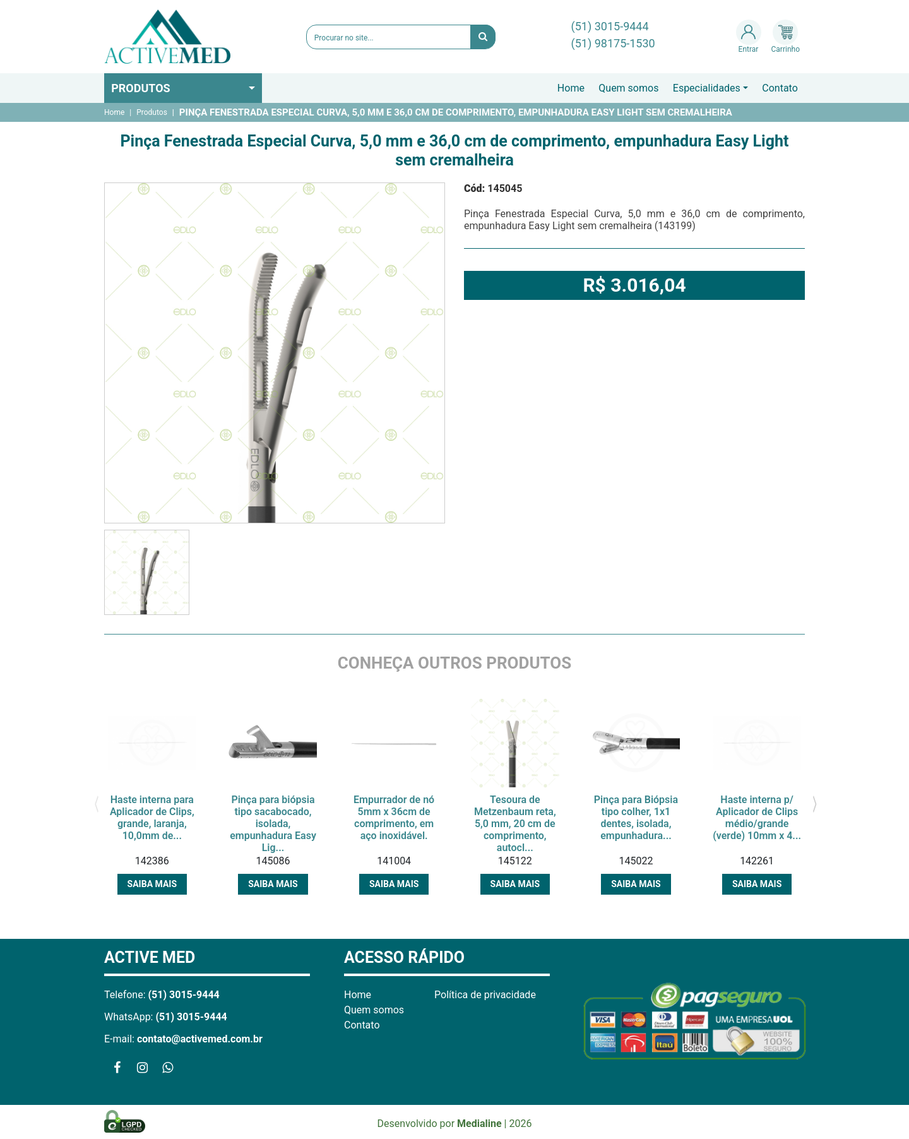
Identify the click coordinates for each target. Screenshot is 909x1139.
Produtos (140, 88)
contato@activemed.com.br (200, 1039)
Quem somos (628, 88)
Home (571, 88)
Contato (780, 88)
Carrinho (785, 37)
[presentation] (96, 803)
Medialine (479, 1124)
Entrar (748, 37)
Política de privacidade (485, 995)
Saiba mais (152, 884)
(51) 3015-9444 (610, 26)
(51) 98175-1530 (613, 43)
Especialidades (706, 88)
